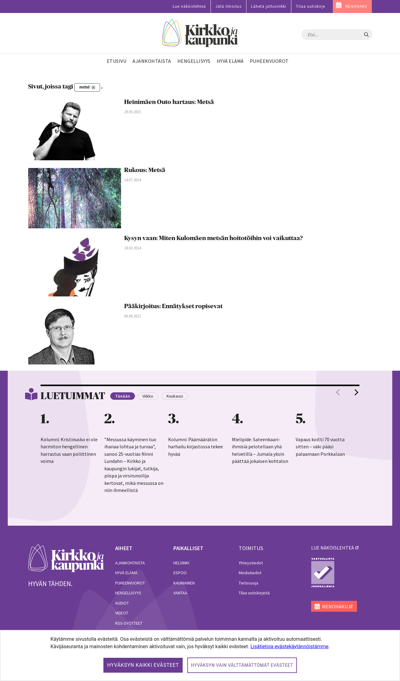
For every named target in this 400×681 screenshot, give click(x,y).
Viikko (147, 396)
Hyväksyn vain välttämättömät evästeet (242, 665)
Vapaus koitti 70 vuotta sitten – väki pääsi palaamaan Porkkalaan (320, 446)
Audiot (122, 603)
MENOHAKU (356, 6)
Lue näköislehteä (189, 6)
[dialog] (200, 655)
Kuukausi (175, 396)
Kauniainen (184, 583)
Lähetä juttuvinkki (268, 6)
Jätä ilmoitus (228, 6)
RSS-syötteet (128, 623)
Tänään (122, 396)
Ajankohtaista (130, 563)
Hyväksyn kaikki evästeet (143, 665)
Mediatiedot (250, 572)
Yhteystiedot (251, 563)
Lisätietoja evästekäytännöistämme (289, 646)
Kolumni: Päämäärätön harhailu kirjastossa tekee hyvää (195, 446)
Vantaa (180, 593)
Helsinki (181, 563)
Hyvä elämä (126, 572)
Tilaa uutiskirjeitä (254, 593)
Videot (121, 613)
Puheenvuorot (130, 583)
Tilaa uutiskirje (310, 6)
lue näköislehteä (332, 548)
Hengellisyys (128, 593)
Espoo (180, 572)
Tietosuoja (248, 583)
